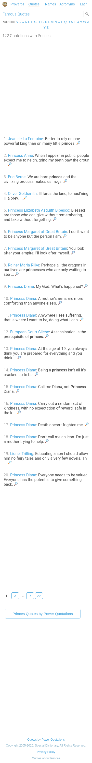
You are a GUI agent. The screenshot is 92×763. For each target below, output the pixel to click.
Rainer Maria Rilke (23, 265)
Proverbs (17, 4)
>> (39, 596)
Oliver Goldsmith (22, 193)
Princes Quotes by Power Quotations (43, 614)
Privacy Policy (46, 752)
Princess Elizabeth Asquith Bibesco (38, 210)
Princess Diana (21, 286)
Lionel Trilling (21, 453)
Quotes (33, 4)
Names (50, 4)
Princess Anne (20, 155)
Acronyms (67, 4)
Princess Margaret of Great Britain (37, 231)
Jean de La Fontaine (25, 138)
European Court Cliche (29, 332)
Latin (83, 4)
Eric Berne (17, 177)
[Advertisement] (46, 87)
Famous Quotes (16, 14)
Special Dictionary (4, 4)
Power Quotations (53, 739)
